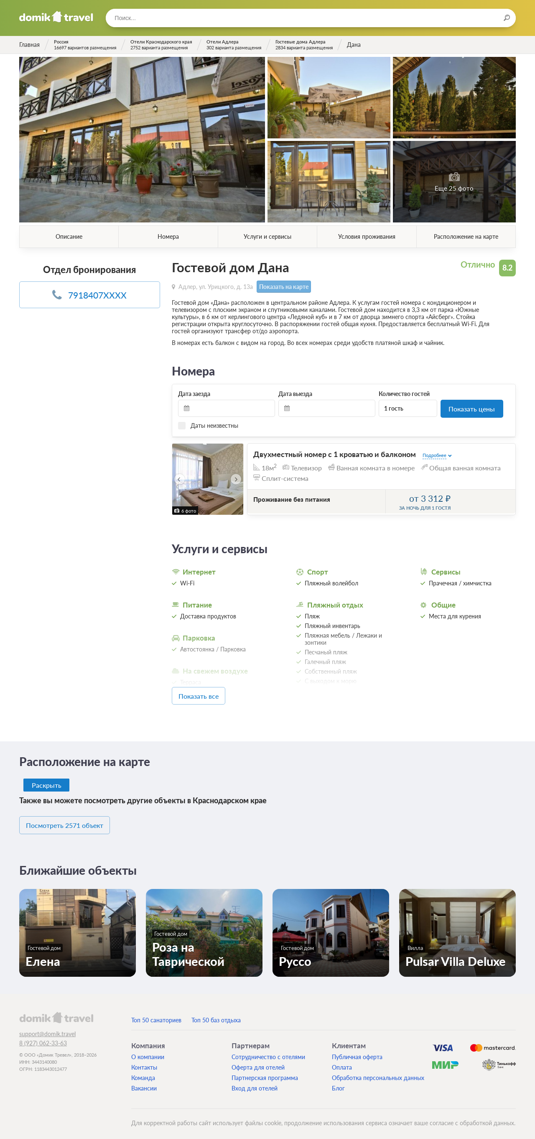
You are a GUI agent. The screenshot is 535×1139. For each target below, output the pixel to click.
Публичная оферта (357, 1051)
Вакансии (144, 1083)
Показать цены (471, 407)
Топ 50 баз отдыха (216, 1015)
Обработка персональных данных (378, 1072)
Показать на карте (282, 286)
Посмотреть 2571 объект (75, 821)
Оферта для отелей (258, 1062)
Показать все (210, 693)
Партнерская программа (265, 1072)
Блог (338, 1083)
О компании (147, 1051)
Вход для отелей (255, 1083)
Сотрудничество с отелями (268, 1051)
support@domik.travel (47, 1028)
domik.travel (56, 1012)
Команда (143, 1072)
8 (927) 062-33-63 (43, 1038)
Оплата (342, 1062)
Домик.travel (56, 17)
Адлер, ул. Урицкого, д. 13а (215, 285)
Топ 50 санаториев (156, 1015)
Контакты (144, 1062)
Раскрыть (47, 781)
